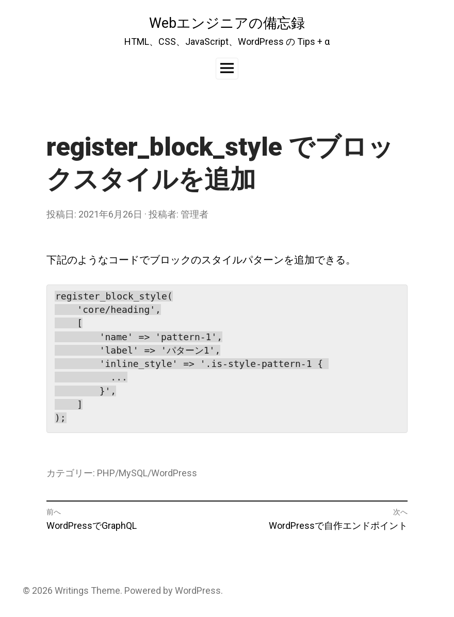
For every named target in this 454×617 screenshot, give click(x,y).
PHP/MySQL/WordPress (147, 473)
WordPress (198, 590)
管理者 (194, 214)
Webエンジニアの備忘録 (227, 23)
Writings (72, 590)
